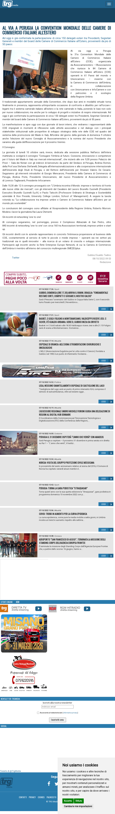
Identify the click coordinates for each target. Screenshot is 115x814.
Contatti (23, 797)
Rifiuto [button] (79, 801)
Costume (58, 434)
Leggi (107, 309)
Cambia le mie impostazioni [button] (78, 806)
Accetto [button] (68, 801)
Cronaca (58, 536)
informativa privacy (70, 713)
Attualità (58, 341)
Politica (58, 382)
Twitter (15, 257)
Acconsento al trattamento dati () (59, 713)
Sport (57, 289)
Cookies (41, 797)
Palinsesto (51, 797)
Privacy (32, 797)
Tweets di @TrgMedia (10, 771)
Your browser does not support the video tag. (24, 579)
